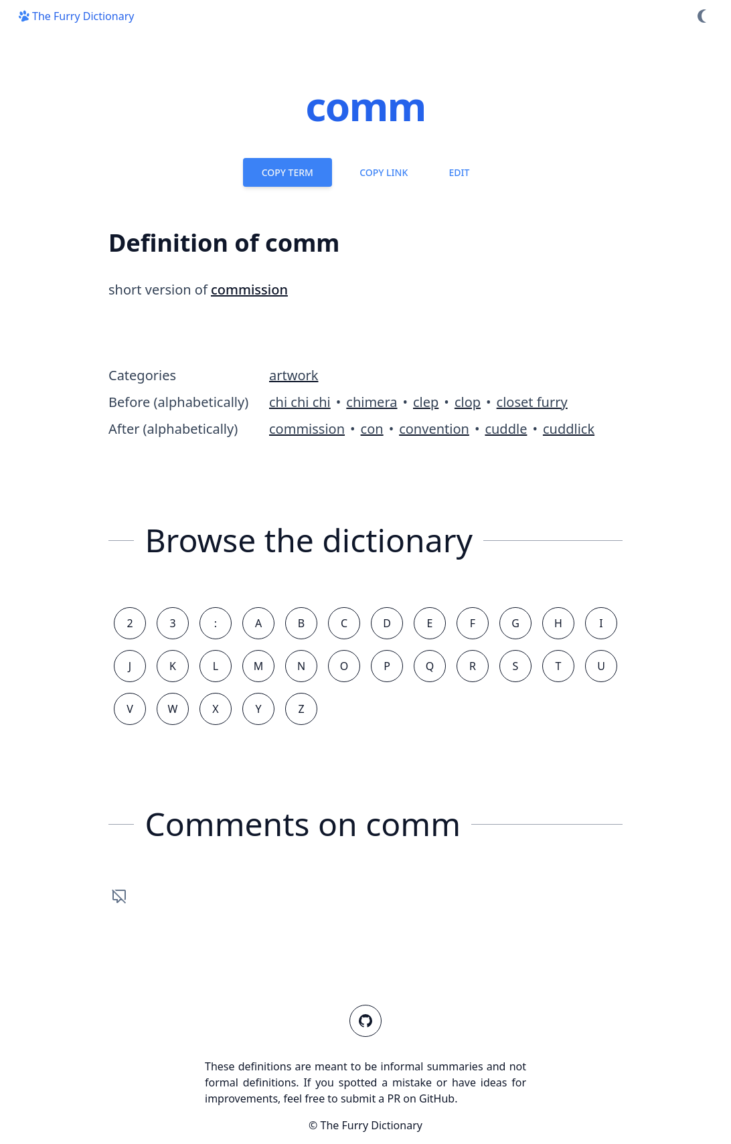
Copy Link (383, 172)
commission (249, 289)
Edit (459, 172)
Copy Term (287, 172)
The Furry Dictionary (75, 16)
